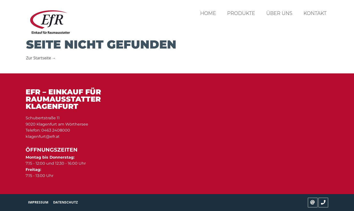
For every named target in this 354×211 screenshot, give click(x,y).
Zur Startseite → (41, 58)
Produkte (241, 13)
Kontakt (315, 13)
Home (208, 13)
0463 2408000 (55, 130)
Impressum (38, 202)
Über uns (279, 13)
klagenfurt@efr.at (43, 136)
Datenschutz (65, 202)
